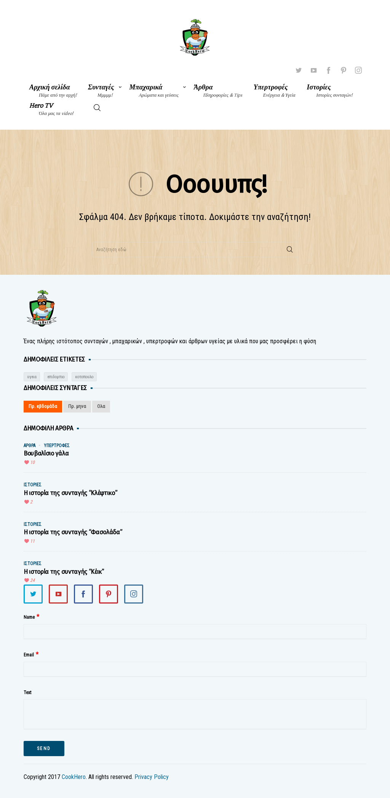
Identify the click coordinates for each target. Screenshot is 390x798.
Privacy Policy (151, 776)
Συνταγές (101, 90)
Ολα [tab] (101, 406)
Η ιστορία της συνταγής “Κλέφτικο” (70, 493)
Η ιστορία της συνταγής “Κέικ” (64, 571)
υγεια (32, 376)
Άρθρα (218, 90)
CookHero (74, 776)
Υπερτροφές (275, 90)
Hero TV (51, 109)
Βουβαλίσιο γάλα (46, 453)
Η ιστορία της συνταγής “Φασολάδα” (73, 532)
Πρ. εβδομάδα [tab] (43, 406)
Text (27, 692)
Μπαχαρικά (154, 90)
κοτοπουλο (84, 376)
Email (29, 655)
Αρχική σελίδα (53, 90)
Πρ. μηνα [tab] (77, 406)
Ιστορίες (330, 90)
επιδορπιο (55, 376)
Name (29, 617)
